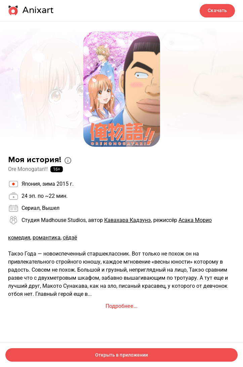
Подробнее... (121, 306)
